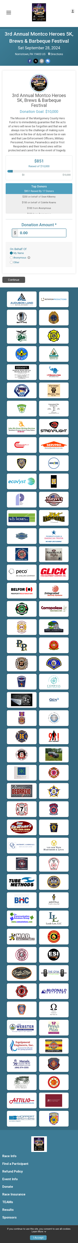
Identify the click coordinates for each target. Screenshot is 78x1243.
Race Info (9, 1156)
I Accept (38, 1237)
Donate (7, 1187)
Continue (13, 279)
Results (8, 1210)
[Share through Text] (47, 61)
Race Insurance (13, 1194)
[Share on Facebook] (29, 61)
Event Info (10, 1179)
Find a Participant (15, 1164)
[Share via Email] (41, 61)
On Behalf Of (18, 249)
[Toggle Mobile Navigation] (8, 12)
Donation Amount (39, 225)
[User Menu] (73, 11)
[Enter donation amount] (42, 233)
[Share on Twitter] (35, 61)
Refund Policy (12, 1171)
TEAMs (7, 1202)
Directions (57, 54)
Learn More (39, 1231)
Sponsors (9, 1217)
